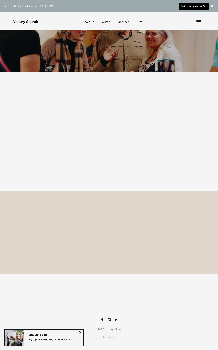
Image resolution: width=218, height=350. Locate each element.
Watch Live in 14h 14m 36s (193, 6)
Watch (106, 22)
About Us (88, 22)
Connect (123, 22)
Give (139, 22)
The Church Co (109, 337)
